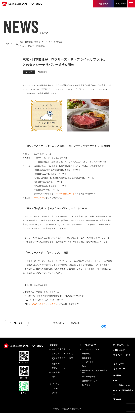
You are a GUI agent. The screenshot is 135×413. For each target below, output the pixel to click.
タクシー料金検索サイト (64, 194)
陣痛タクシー (88, 366)
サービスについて (88, 345)
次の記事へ (76, 323)
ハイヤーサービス (89, 377)
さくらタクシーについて (62, 353)
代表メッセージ (58, 368)
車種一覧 (86, 353)
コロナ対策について (122, 385)
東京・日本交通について (62, 349)
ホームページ (40, 198)
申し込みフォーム (121, 345)
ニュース (56, 388)
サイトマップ (119, 369)
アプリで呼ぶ (120, 4)
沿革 (54, 377)
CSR (115, 380)
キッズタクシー (88, 362)
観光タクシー (88, 358)
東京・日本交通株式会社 (23, 3)
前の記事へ (58, 323)
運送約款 (117, 399)
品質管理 (56, 364)
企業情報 (53, 345)
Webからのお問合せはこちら (44, 304)
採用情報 (117, 375)
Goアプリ (86, 385)
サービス (29, 72)
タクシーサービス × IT (91, 349)
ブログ (55, 393)
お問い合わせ (119, 350)
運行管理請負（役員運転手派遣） (94, 371)
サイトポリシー (120, 364)
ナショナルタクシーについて (62, 359)
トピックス (54, 384)
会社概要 (56, 372)
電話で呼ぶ (103, 4)
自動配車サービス (89, 381)
